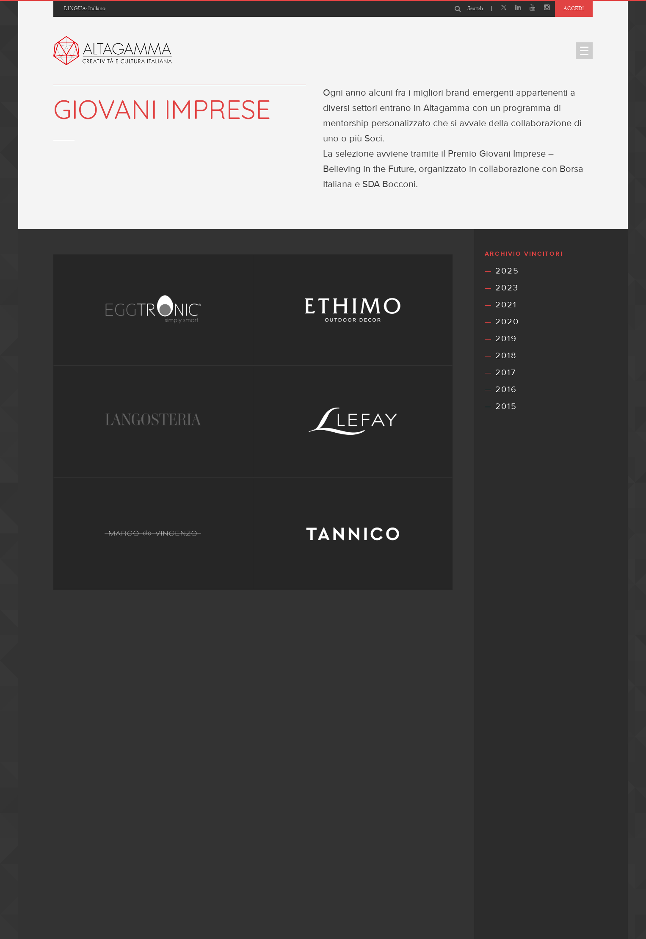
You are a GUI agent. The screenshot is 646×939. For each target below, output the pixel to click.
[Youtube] (532, 8)
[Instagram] (547, 8)
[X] (503, 8)
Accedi (573, 8)
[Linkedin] (518, 8)
